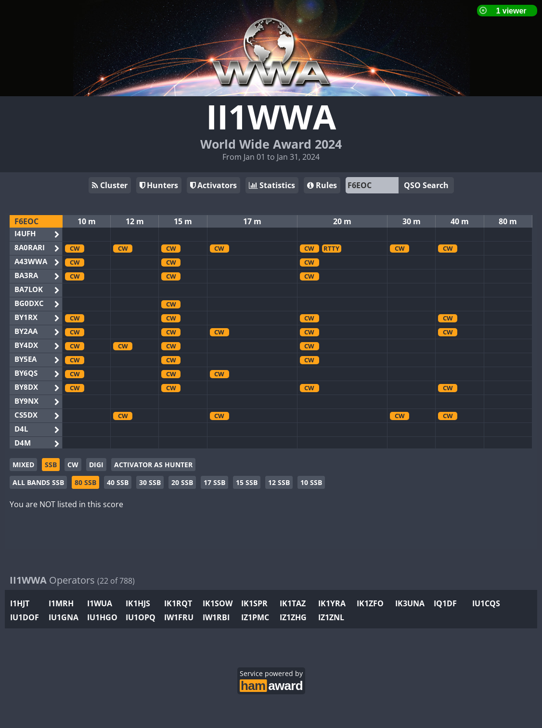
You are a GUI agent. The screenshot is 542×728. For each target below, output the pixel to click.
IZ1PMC (255, 617)
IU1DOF (24, 617)
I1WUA (99, 603)
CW (72, 464)
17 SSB (214, 482)
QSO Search (426, 185)
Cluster (110, 185)
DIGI (96, 464)
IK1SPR (254, 603)
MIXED (23, 464)
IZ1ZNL (331, 617)
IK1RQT (178, 603)
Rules (322, 185)
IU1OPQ (140, 617)
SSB (51, 464)
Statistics (272, 185)
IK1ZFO (370, 603)
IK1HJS (138, 603)
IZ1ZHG (293, 617)
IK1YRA (332, 603)
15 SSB (247, 482)
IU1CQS (486, 603)
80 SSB (85, 482)
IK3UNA (410, 603)
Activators (213, 185)
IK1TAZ (293, 603)
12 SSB (279, 482)
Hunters (159, 185)
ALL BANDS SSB (38, 482)
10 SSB (311, 482)
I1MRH (61, 603)
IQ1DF (445, 603)
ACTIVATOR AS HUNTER (153, 464)
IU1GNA (63, 617)
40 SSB (118, 482)
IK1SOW (217, 603)
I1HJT (19, 603)
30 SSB (150, 482)
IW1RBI (216, 617)
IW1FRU (179, 617)
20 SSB (182, 482)
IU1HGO (102, 617)
